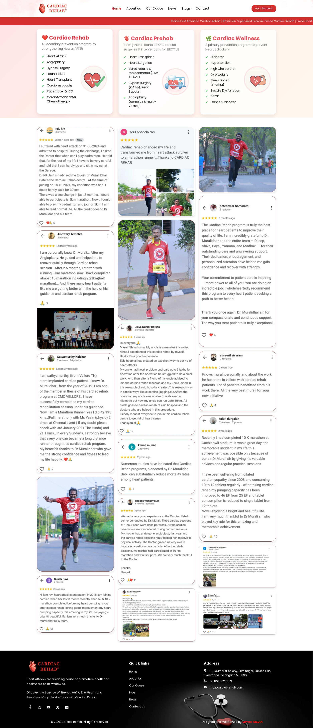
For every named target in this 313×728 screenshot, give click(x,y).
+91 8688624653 (220, 681)
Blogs (186, 8)
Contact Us (137, 706)
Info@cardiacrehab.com (226, 687)
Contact (202, 8)
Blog (132, 692)
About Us (135, 679)
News (172, 8)
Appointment (264, 8)
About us (133, 8)
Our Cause (154, 8)
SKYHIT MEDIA (252, 722)
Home (116, 8)
